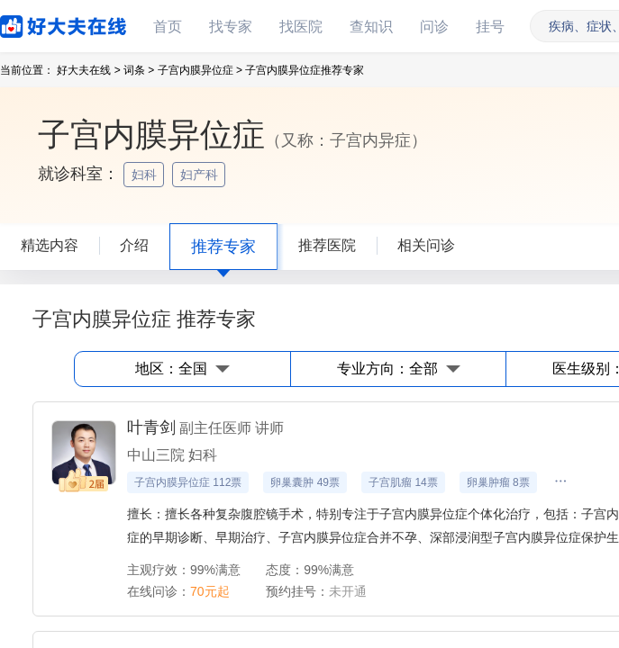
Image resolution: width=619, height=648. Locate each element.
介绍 (134, 245)
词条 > (138, 70)
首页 (167, 26)
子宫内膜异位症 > (200, 70)
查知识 (371, 26)
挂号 (490, 26)
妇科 (146, 174)
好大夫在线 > (88, 70)
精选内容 (49, 245)
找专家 (230, 26)
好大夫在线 (36, 23)
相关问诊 (426, 245)
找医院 (301, 26)
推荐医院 (327, 245)
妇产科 (201, 174)
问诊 (434, 26)
